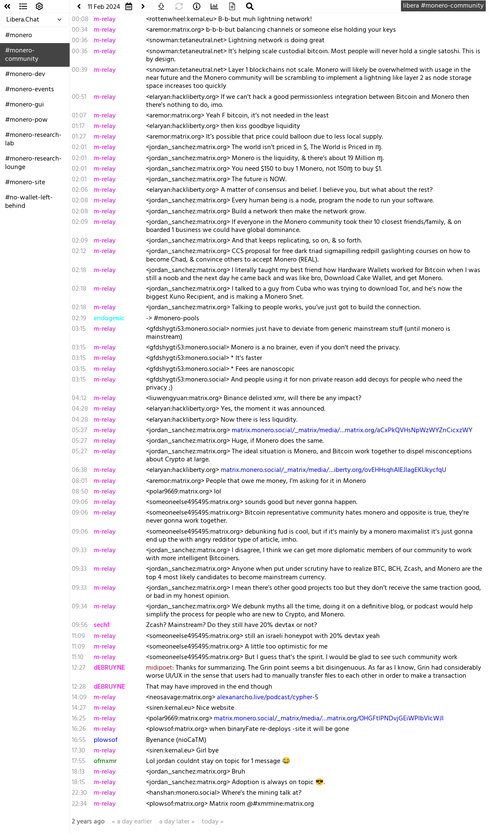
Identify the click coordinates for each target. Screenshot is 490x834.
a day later (174, 821)
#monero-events (29, 89)
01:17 (78, 126)
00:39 (79, 70)
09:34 (79, 606)
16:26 (79, 729)
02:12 (79, 251)
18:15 (78, 782)
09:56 (79, 625)
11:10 (78, 657)
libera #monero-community (443, 5)
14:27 (79, 708)
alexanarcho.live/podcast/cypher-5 (267, 697)
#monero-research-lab (33, 139)
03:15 (79, 329)
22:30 (79, 793)
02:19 (79, 318)
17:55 (78, 761)
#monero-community (21, 55)
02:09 (80, 222)
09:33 (79, 550)
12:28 (79, 686)
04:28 (80, 408)
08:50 (80, 491)
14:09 (79, 697)
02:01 (79, 147)
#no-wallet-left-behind (29, 202)
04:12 (79, 398)
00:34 (80, 30)
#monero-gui (24, 104)
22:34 (79, 804)
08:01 (79, 481)
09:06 (80, 502)
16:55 (79, 740)
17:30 (78, 750)
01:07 (79, 115)
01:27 (79, 136)
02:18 (79, 270)
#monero (18, 35)
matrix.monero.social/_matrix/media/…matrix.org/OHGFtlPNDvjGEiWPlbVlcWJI (329, 718)
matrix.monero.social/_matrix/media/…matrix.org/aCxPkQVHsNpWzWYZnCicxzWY (352, 430)
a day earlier (134, 821)
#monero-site (25, 182)
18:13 (78, 771)
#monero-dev (25, 74)
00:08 (80, 19)
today (210, 821)
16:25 (79, 718)
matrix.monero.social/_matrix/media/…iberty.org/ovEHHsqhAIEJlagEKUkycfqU (333, 470)
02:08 (80, 200)
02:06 (80, 190)
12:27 (78, 667)
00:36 (79, 40)
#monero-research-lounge (33, 163)
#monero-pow (26, 119)
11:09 (78, 636)
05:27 (79, 430)
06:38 (79, 470)
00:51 (79, 97)
